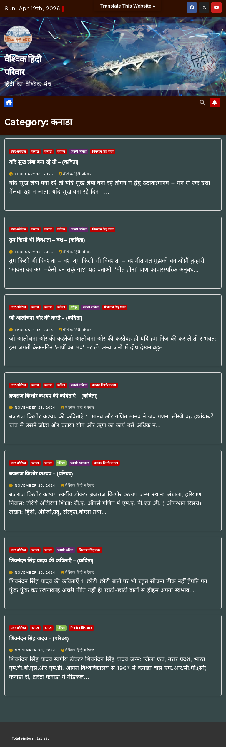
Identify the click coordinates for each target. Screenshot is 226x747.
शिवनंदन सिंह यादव (103, 151)
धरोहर (74, 307)
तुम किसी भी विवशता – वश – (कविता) (47, 240)
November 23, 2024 (36, 408)
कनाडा (35, 151)
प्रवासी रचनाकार (79, 463)
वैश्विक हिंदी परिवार (75, 174)
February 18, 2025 (34, 174)
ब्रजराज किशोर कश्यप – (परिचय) (41, 474)
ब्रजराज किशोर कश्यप (104, 385)
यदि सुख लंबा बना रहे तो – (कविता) (44, 162)
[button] (202, 102)
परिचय (61, 463)
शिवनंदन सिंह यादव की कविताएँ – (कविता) (51, 560)
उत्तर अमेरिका (18, 151)
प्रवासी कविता (79, 151)
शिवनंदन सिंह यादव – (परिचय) (39, 638)
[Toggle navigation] (106, 102)
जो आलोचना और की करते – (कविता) (45, 318)
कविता (61, 151)
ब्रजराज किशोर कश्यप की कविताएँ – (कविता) (53, 396)
